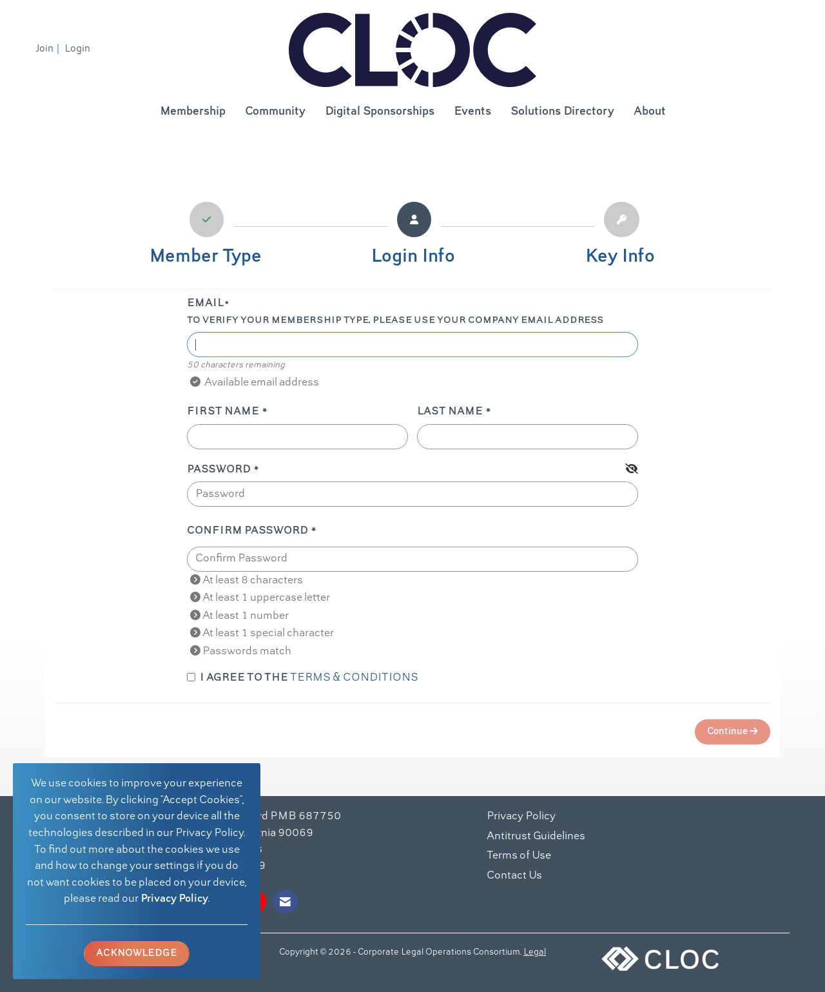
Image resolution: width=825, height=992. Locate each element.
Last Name (450, 412)
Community (275, 112)
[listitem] (49, 49)
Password (219, 470)
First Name (223, 412)
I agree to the (302, 678)
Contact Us (514, 876)
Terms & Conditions (354, 678)
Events (472, 112)
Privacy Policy (174, 899)
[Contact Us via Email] (285, 901)
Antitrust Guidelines (536, 836)
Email (205, 303)
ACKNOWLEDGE (136, 953)
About (650, 112)
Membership (193, 112)
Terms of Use (519, 856)
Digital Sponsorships (379, 112)
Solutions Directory (562, 112)
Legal (534, 952)
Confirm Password (247, 531)
